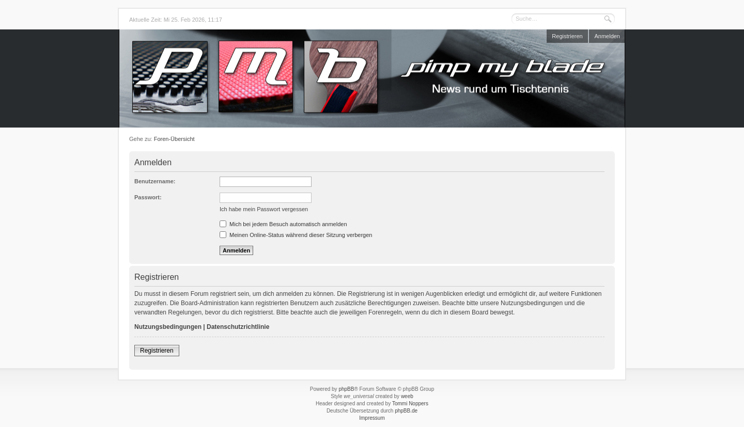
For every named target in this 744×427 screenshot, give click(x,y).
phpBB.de (406, 411)
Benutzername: (154, 181)
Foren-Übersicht (174, 139)
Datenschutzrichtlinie (238, 326)
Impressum (371, 418)
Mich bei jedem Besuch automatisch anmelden (283, 224)
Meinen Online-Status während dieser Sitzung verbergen (296, 235)
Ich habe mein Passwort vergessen (264, 209)
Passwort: (148, 197)
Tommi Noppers (410, 403)
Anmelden (607, 36)
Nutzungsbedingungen (168, 326)
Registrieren (567, 36)
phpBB (346, 389)
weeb (407, 396)
